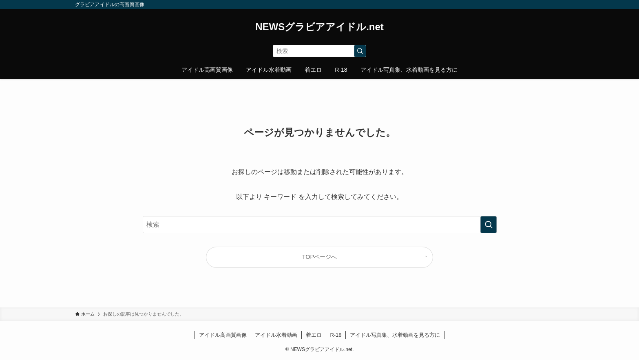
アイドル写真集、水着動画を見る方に (395, 335)
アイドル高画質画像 (223, 335)
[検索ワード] (319, 51)
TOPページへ (319, 257)
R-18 (335, 335)
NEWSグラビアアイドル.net (319, 27)
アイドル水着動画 (276, 335)
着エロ (314, 335)
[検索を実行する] (360, 51)
